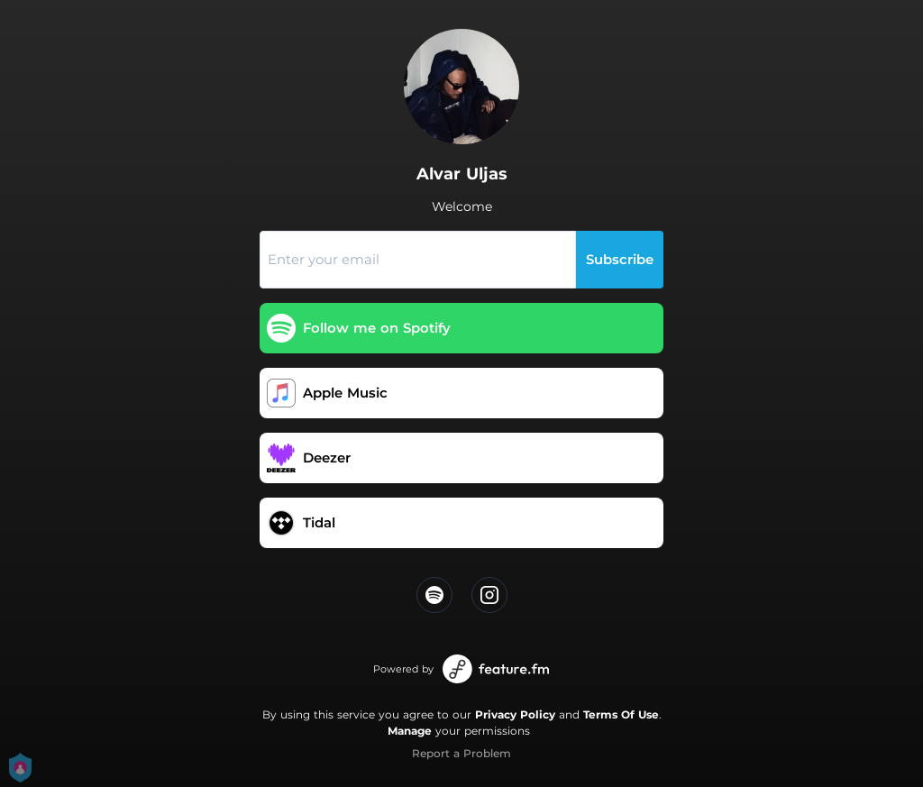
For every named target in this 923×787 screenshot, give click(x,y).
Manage (410, 730)
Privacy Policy (515, 714)
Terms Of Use (621, 714)
